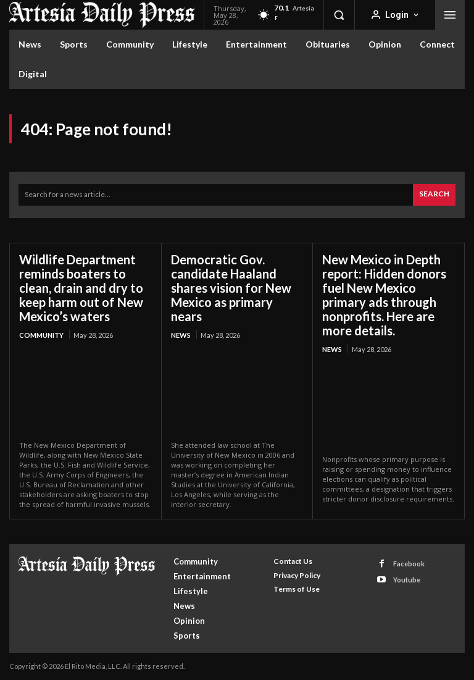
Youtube (406, 580)
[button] (339, 15)
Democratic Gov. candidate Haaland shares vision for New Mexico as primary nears (231, 288)
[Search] (434, 195)
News (181, 335)
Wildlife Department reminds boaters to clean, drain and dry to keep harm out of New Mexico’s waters (81, 288)
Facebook (409, 564)
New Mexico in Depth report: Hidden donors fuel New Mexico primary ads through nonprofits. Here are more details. (384, 295)
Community (41, 335)
